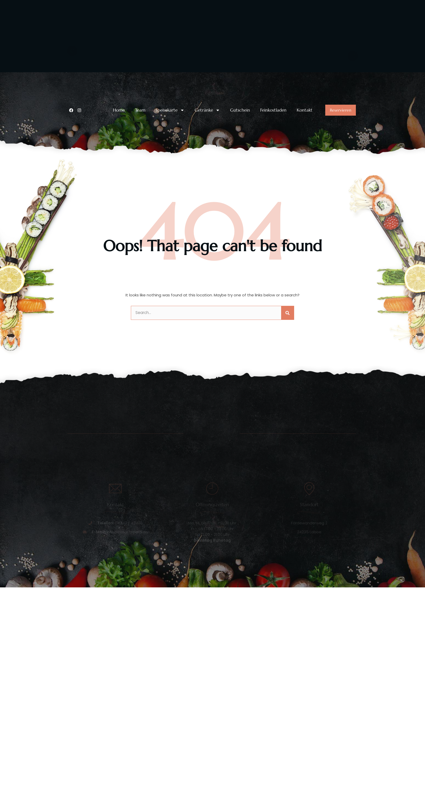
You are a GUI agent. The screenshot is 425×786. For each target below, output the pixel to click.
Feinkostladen (273, 168)
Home (119, 168)
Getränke (207, 168)
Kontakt (304, 168)
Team (140, 168)
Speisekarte (170, 168)
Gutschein (240, 168)
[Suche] (287, 371)
